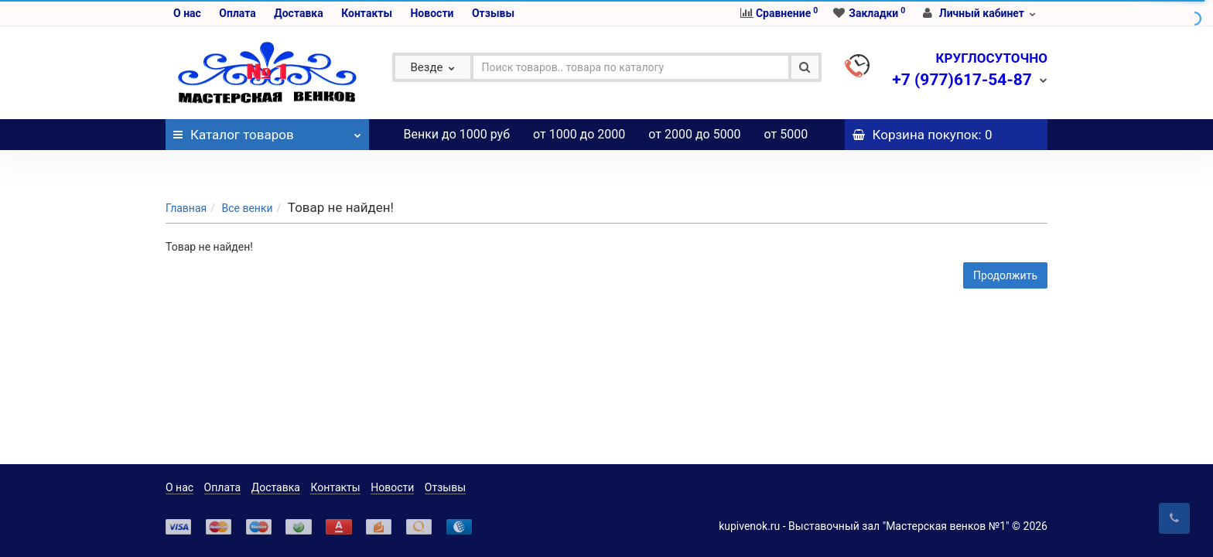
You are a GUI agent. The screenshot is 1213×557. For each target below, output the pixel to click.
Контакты (366, 13)
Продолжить (1005, 244)
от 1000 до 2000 (579, 134)
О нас (187, 13)
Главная (186, 177)
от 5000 (786, 134)
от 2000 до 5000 (694, 134)
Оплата (237, 13)
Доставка (298, 13)
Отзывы (493, 13)
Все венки (246, 177)
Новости (431, 13)
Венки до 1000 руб (457, 134)
